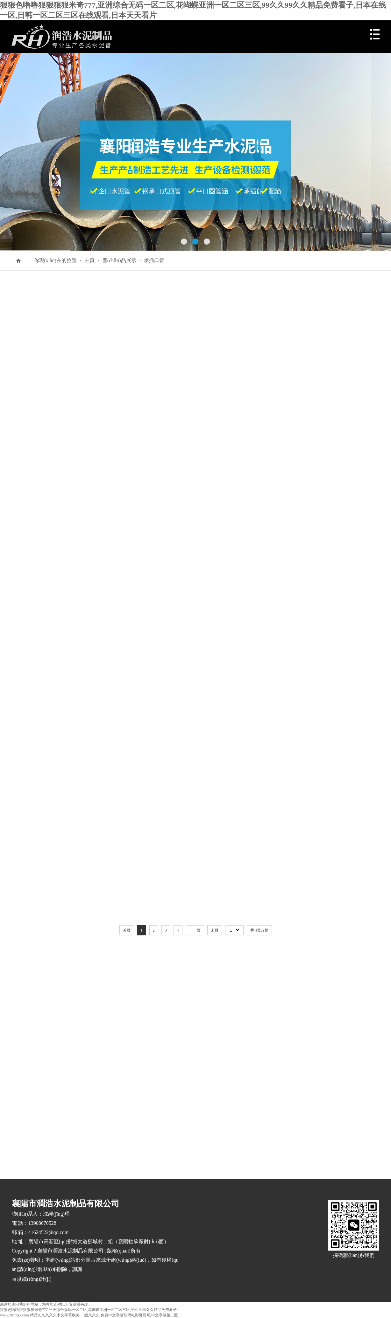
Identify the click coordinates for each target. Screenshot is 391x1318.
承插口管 (154, 260)
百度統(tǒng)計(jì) (32, 1279)
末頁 (214, 930)
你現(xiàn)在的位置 (55, 260)
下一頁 (195, 930)
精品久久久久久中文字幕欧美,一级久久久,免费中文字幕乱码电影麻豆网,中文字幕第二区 (104, 1315)
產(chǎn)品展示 (119, 260)
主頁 (89, 260)
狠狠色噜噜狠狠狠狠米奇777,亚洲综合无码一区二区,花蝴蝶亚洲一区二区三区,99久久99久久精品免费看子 (88, 1310)
